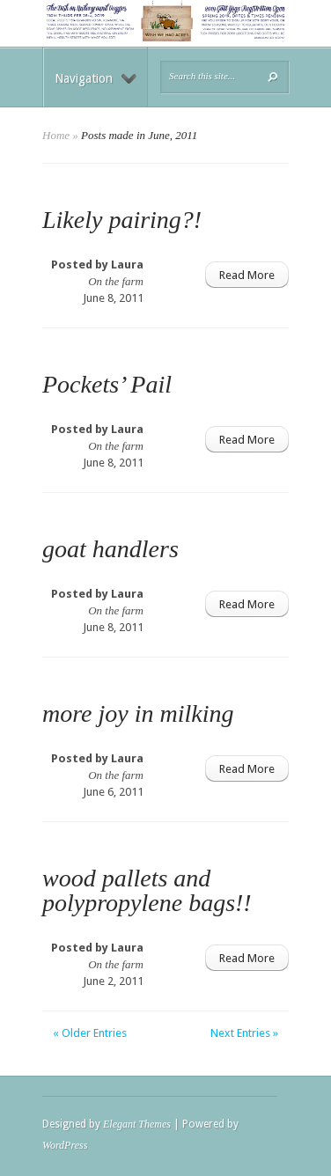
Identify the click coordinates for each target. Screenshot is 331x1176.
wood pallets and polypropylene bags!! (147, 890)
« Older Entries (90, 1033)
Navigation (95, 78)
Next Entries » (244, 1033)
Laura (127, 264)
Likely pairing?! (122, 219)
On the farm (115, 281)
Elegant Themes (137, 1124)
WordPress (64, 1145)
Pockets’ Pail (107, 384)
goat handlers (110, 548)
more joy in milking (137, 713)
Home (56, 135)
